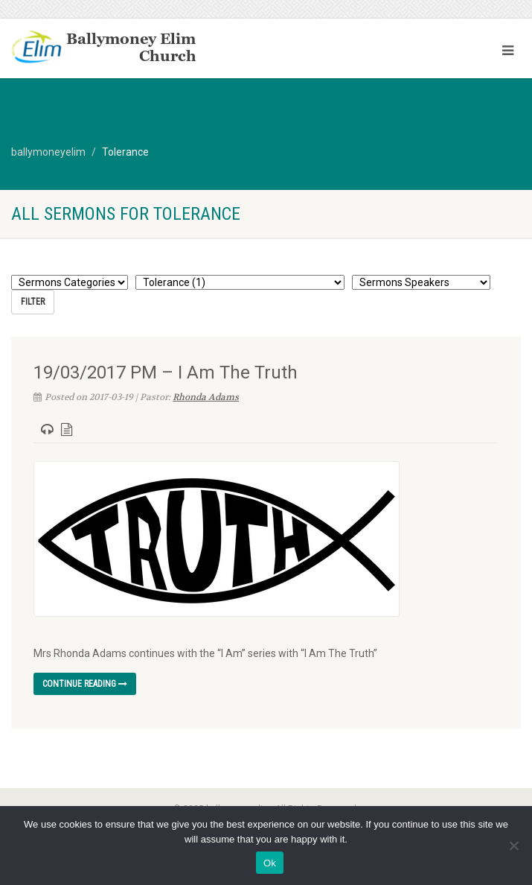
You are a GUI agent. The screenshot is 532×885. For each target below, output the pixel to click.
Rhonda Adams (206, 397)
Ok (269, 863)
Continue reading (84, 684)
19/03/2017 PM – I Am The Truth (165, 372)
